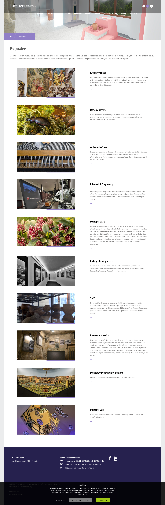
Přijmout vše (103, 500)
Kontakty (133, 13)
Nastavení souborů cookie (80, 500)
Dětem (68, 13)
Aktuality (40, 13)
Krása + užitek (98, 72)
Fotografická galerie (101, 261)
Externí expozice (99, 335)
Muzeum (51, 13)
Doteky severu (98, 110)
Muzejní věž (97, 409)
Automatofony (98, 147)
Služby (114, 13)
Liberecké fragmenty (102, 184)
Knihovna (78, 13)
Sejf (92, 298)
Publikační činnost (92, 13)
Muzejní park (97, 221)
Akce (60, 13)
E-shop (123, 13)
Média (106, 13)
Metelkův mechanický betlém (106, 372)
